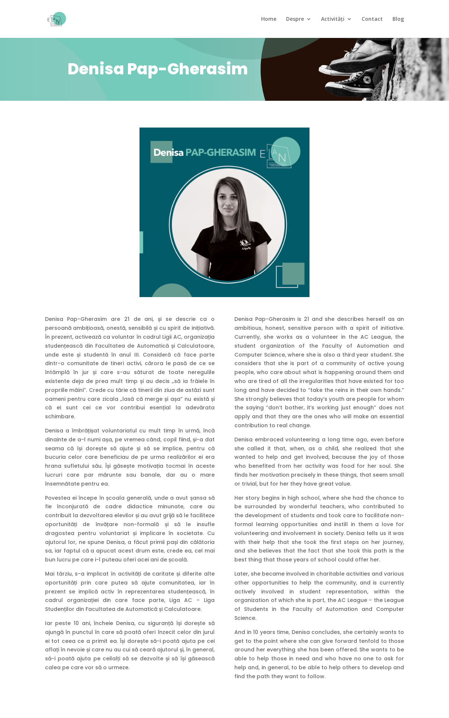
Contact (372, 19)
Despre (295, 19)
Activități (332, 19)
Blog (398, 19)
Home (268, 19)
